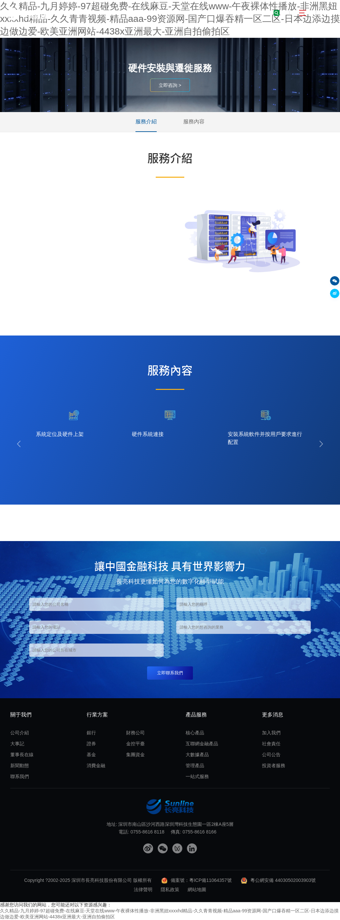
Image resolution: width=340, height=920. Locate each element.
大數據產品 (197, 754)
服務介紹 (146, 121)
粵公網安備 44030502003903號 (283, 880)
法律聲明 (143, 889)
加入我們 (271, 732)
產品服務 (196, 714)
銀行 (91, 732)
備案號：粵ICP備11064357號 (201, 880)
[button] (19, 444)
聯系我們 (19, 776)
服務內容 (194, 121)
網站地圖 (197, 889)
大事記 (17, 743)
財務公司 (135, 732)
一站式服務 (197, 776)
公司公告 (271, 754)
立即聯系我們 (170, 672)
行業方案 (97, 714)
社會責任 (271, 743)
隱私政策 (170, 889)
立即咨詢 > (170, 85)
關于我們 (21, 714)
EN (329, 13)
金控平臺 (135, 743)
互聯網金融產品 (202, 743)
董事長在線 (22, 754)
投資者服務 (273, 765)
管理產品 (195, 765)
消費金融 (96, 765)
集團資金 (135, 754)
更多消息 (272, 714)
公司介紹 (19, 732)
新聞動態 (19, 765)
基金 (91, 754)
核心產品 (195, 732)
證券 (91, 743)
